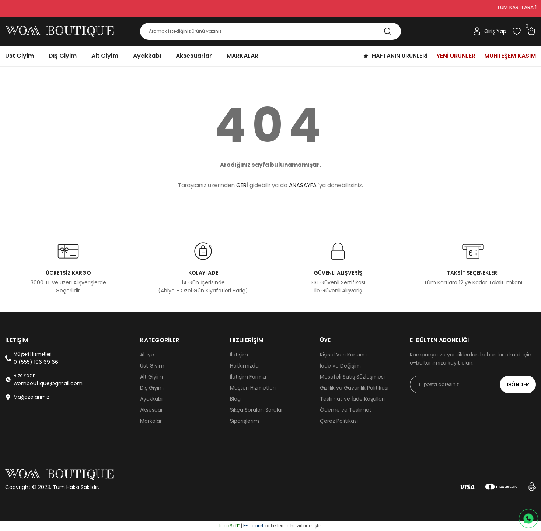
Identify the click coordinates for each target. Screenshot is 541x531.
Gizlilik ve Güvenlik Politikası (354, 387)
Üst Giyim (152, 365)
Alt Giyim (151, 376)
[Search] (270, 31)
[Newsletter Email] (473, 384)
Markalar (151, 421)
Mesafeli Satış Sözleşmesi (352, 376)
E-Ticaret (253, 526)
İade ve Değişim (340, 365)
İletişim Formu (248, 376)
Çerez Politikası (339, 421)
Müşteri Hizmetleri (253, 387)
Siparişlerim (244, 421)
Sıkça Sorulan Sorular (256, 410)
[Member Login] (489, 31)
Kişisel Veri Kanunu (343, 354)
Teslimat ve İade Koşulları (352, 398)
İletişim (239, 354)
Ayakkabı (151, 398)
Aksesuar (151, 410)
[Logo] (59, 31)
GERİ (242, 185)
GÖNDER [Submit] (518, 384)
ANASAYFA (303, 185)
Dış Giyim (152, 387)
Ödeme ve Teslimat (345, 410)
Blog (235, 398)
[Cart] (531, 31)
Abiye (147, 354)
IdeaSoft (229, 526)
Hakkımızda (244, 365)
